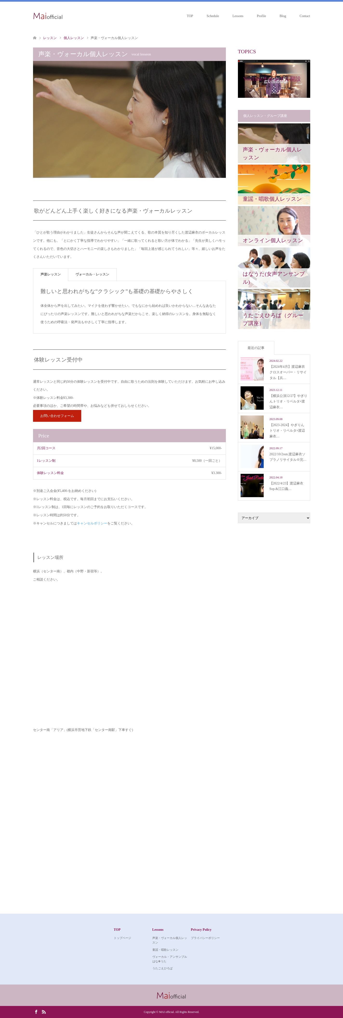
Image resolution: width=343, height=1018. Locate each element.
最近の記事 (256, 348)
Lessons (237, 16)
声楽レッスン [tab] (50, 274)
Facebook (36, 1011)
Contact (305, 16)
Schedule (213, 16)
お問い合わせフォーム (57, 416)
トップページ (122, 938)
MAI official (166, 1012)
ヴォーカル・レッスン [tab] (92, 274)
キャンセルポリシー (92, 523)
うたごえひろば (162, 968)
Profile (261, 16)
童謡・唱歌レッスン (165, 949)
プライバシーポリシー (205, 938)
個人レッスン (74, 38)
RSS (44, 1011)
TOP (190, 16)
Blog (283, 16)
